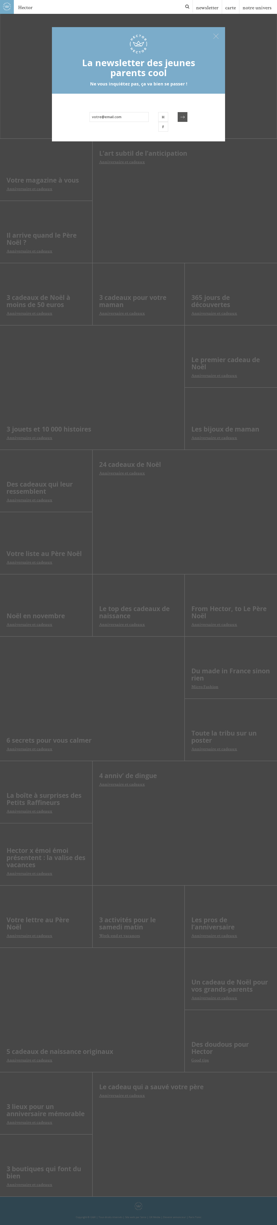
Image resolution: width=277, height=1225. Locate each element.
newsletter (207, 7)
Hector (25, 7)
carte (230, 7)
